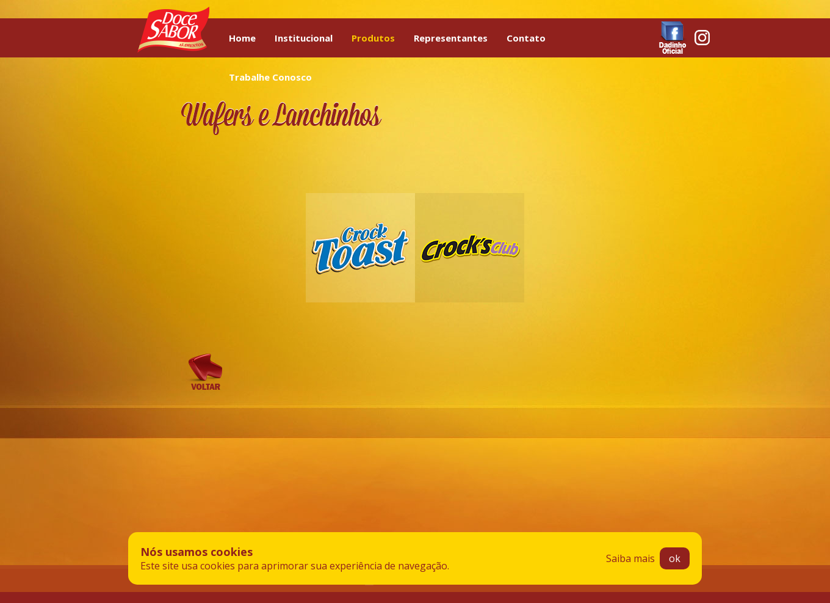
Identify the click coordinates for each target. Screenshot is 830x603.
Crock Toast (360, 247)
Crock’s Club (469, 247)
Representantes (451, 38)
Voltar (205, 372)
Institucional (304, 38)
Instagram (702, 37)
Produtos (373, 38)
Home (242, 38)
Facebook (673, 37)
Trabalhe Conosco (270, 77)
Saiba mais (630, 558)
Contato (526, 38)
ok (674, 558)
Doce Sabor (173, 29)
